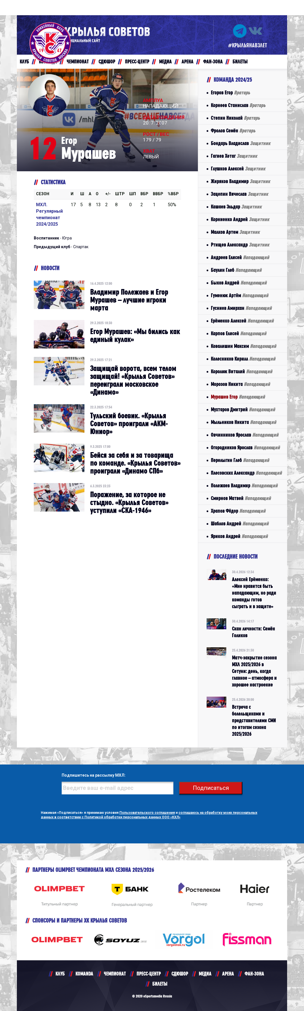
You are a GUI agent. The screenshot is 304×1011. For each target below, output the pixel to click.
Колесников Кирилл (243, 358)
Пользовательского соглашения (147, 813)
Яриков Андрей (239, 536)
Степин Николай (235, 118)
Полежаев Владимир (244, 485)
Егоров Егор (230, 92)
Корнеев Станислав (238, 105)
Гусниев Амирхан (241, 308)
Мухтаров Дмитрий (243, 409)
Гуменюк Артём (239, 295)
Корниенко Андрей (240, 219)
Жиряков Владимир (240, 181)
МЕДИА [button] (165, 61)
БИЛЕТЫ (159, 983)
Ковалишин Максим (243, 346)
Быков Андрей (239, 282)
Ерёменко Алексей (242, 320)
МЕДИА (205, 973)
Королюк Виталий (241, 371)
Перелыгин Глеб (240, 460)
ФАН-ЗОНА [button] (213, 61)
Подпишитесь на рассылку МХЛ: (93, 775)
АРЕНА (228, 973)
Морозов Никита (240, 384)
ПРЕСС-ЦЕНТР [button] (137, 61)
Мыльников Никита (243, 422)
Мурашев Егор (238, 396)
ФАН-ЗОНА (254, 973)
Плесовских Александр (246, 472)
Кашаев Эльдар (236, 206)
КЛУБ (60, 973)
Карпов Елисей (238, 333)
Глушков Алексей (238, 168)
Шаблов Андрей (240, 523)
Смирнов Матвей (241, 498)
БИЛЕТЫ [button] (240, 61)
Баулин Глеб (236, 270)
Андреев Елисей (240, 257)
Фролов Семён (233, 130)
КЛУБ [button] (24, 61)
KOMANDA (84, 973)
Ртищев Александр (240, 244)
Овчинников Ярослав (244, 434)
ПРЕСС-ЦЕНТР (149, 973)
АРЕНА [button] (187, 61)
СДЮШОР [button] (107, 61)
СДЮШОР (179, 973)
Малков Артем (235, 232)
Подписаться (211, 788)
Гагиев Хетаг (234, 156)
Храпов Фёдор (238, 511)
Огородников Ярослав (245, 447)
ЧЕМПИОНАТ (115, 973)
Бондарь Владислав (240, 143)
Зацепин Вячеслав (239, 194)
